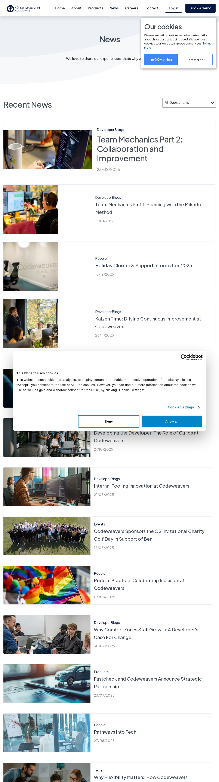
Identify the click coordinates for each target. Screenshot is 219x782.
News (114, 8)
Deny (109, 421)
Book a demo (200, 8)
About (76, 8)
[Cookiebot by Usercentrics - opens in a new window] (184, 357)
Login (173, 8)
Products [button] (95, 8)
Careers (131, 8)
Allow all (171, 421)
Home (60, 8)
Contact (151, 8)
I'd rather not (196, 60)
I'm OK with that (161, 59)
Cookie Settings (181, 407)
